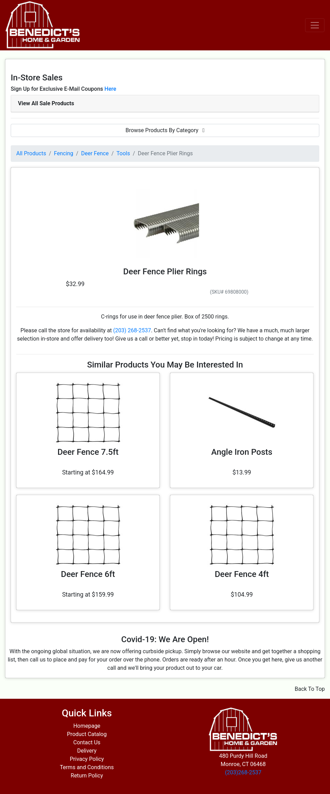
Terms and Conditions (87, 767)
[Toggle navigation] (314, 25)
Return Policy (87, 775)
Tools (123, 153)
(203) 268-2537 (132, 330)
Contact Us (87, 742)
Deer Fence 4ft (241, 574)
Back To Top (310, 689)
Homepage (86, 726)
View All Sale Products (46, 103)
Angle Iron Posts (241, 452)
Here (110, 89)
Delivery (86, 750)
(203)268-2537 (243, 772)
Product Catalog (87, 734)
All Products (31, 153)
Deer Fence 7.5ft (88, 452)
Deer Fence (95, 153)
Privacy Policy (87, 759)
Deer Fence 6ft (88, 574)
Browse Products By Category (165, 130)
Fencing (63, 153)
